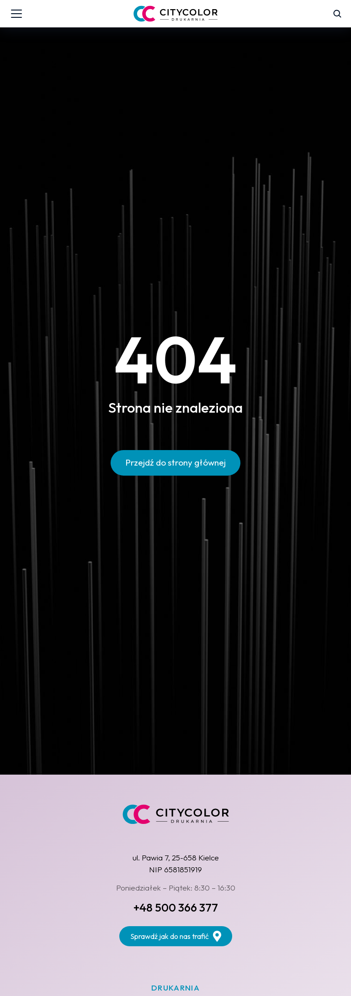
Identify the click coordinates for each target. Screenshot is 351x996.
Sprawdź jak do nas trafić (175, 936)
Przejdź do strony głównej (175, 462)
